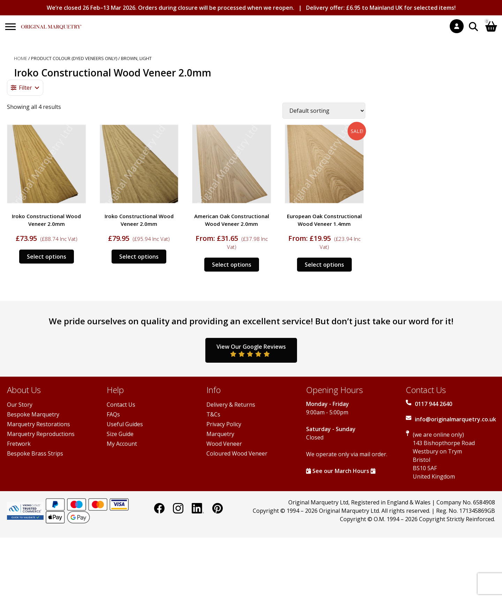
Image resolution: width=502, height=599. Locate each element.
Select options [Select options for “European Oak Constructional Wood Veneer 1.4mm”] (324, 264)
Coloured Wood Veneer (236, 453)
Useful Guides (125, 424)
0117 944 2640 (433, 404)
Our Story (19, 404)
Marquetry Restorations (38, 424)
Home (20, 58)
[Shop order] (323, 111)
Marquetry (220, 434)
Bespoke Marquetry (33, 414)
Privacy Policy (223, 424)
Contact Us (121, 404)
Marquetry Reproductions (41, 434)
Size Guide (120, 434)
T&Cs (213, 414)
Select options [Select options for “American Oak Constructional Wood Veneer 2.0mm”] (231, 264)
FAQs (113, 414)
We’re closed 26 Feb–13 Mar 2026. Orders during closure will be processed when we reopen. (170, 8)
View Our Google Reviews (251, 350)
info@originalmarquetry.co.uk (455, 419)
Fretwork (19, 444)
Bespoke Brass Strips (35, 453)
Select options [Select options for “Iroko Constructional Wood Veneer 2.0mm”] (46, 256)
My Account (122, 444)
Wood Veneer (224, 444)
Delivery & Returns (230, 404)
